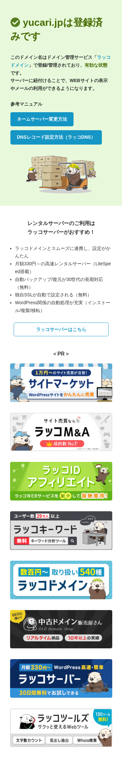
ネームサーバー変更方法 (42, 119)
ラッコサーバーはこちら (61, 329)
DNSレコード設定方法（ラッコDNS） (56, 137)
